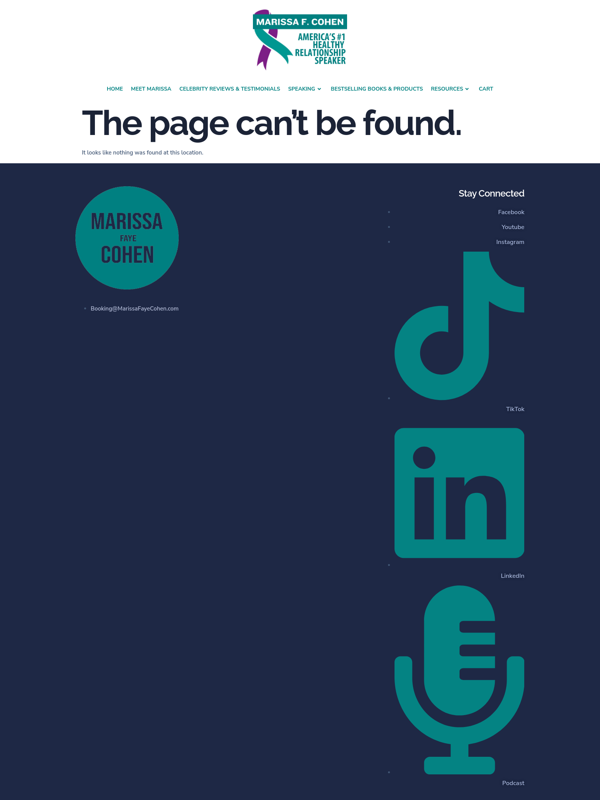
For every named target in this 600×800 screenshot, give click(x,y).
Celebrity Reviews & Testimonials (229, 89)
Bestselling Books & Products (377, 89)
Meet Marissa (151, 89)
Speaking (305, 89)
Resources (451, 89)
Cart (486, 89)
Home (115, 89)
